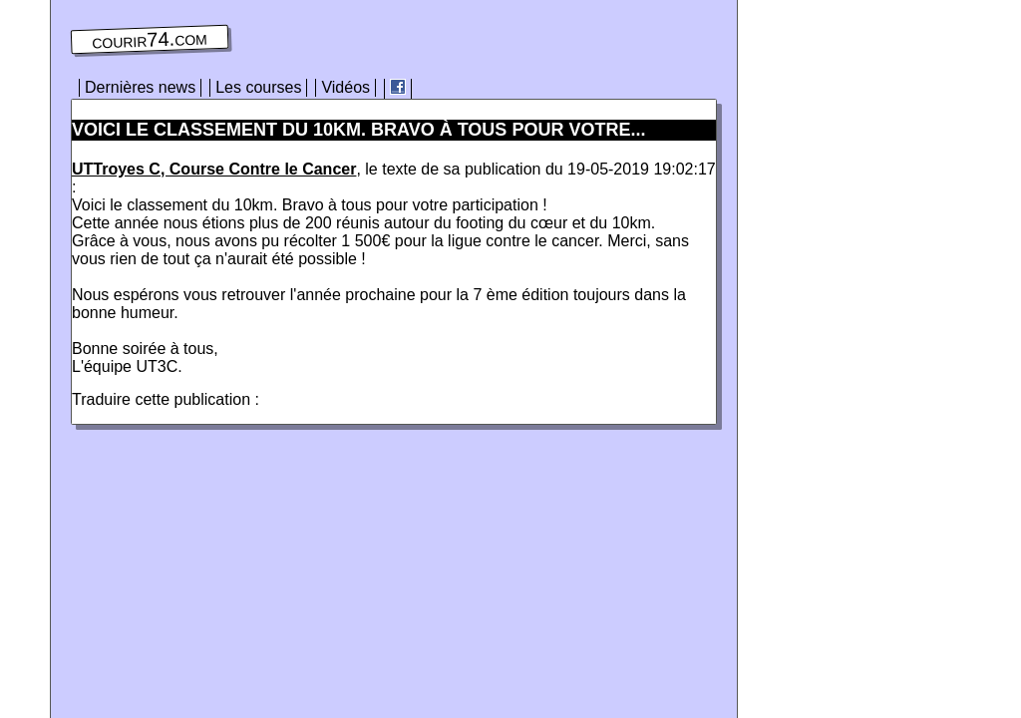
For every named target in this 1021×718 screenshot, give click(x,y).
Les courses (258, 87)
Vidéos (345, 87)
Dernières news (140, 87)
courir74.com (149, 40)
